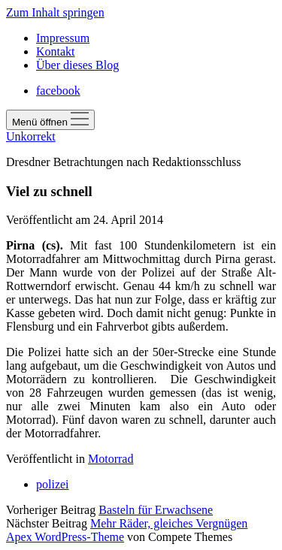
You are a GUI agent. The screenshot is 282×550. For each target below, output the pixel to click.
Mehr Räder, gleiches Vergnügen (168, 523)
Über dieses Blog (77, 65)
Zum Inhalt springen (55, 12)
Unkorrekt (31, 136)
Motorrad (110, 458)
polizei (52, 484)
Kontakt (55, 51)
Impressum (62, 38)
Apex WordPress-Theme (65, 536)
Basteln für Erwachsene (156, 509)
